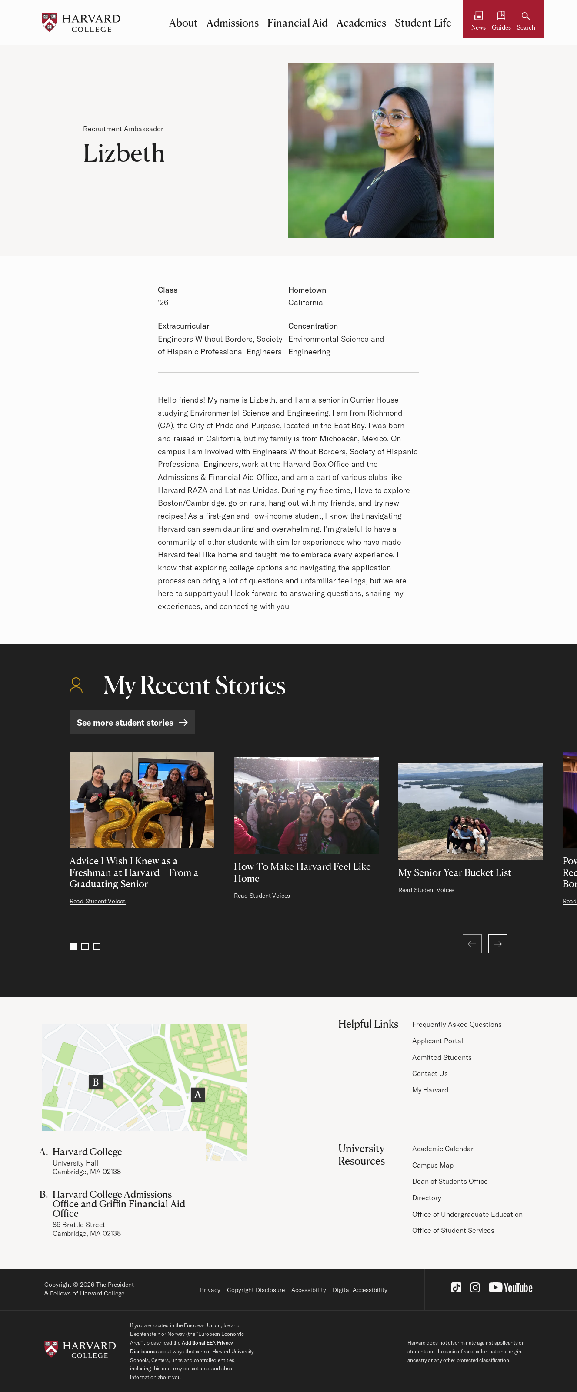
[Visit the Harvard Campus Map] (144, 1092)
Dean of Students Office (450, 1181)
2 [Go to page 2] (85, 946)
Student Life (423, 22)
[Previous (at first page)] (472, 943)
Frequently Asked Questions (457, 1024)
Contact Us (430, 1073)
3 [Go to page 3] (96, 946)
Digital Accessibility (360, 1290)
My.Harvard (430, 1090)
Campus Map (433, 1165)
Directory (426, 1197)
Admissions (233, 22)
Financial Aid (297, 22)
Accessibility (308, 1290)
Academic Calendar (443, 1148)
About (183, 22)
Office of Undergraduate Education (467, 1214)
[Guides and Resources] (501, 22)
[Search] (526, 22)
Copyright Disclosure (256, 1290)
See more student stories (125, 722)
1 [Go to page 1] (73, 946)
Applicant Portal (437, 1040)
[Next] (497, 943)
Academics (361, 22)
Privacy (210, 1290)
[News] (478, 22)
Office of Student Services (453, 1230)
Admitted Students (442, 1057)
